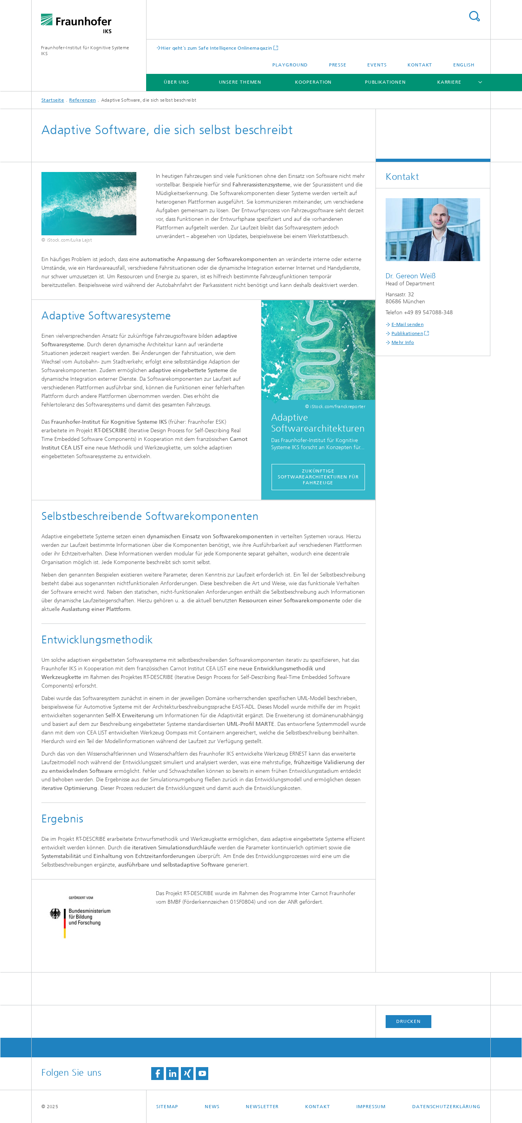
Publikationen (385, 82)
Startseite (52, 100)
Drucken (408, 1021)
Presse (338, 65)
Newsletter (262, 1106)
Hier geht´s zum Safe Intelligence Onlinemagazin (216, 47)
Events (376, 65)
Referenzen (82, 100)
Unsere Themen (240, 82)
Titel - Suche (474, 16)
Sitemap (167, 1106)
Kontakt (420, 65)
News (212, 1106)
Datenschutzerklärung (446, 1106)
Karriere (449, 82)
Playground (290, 65)
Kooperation (313, 82)
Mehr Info (403, 342)
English (464, 65)
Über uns (176, 82)
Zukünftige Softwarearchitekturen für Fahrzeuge (318, 476)
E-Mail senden (408, 324)
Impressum (371, 1106)
